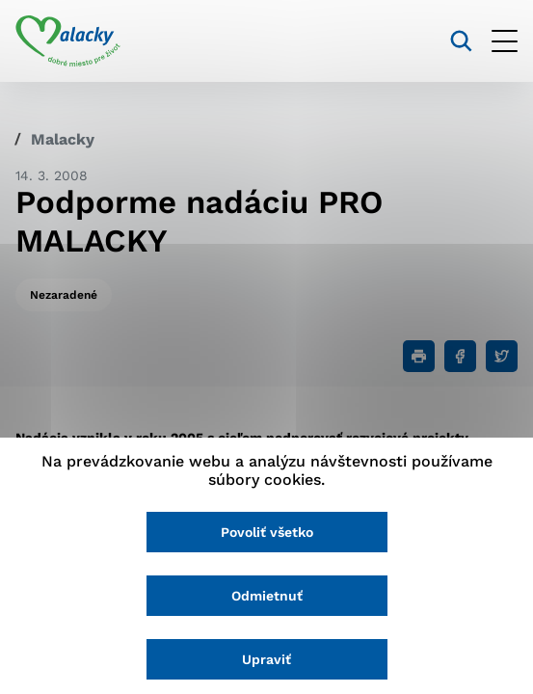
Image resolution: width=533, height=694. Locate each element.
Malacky (62, 139)
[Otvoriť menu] (505, 41)
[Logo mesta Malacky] (67, 41)
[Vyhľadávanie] (461, 41)
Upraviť (266, 659)
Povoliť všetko (267, 532)
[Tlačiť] (419, 356)
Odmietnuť (267, 595)
